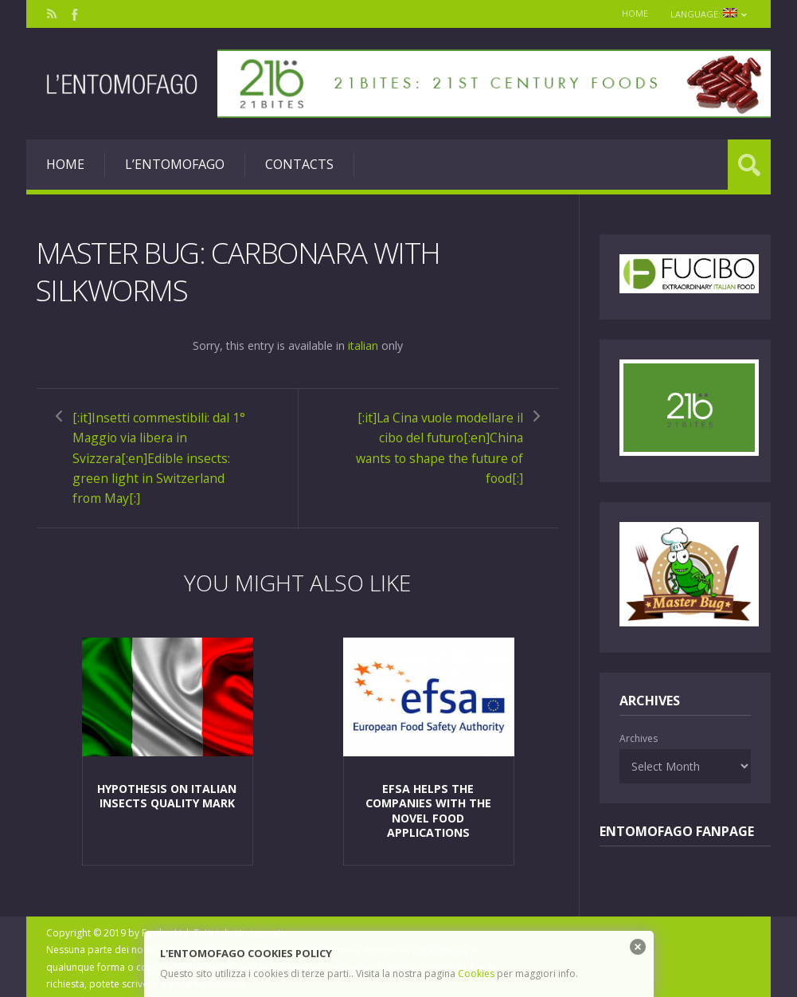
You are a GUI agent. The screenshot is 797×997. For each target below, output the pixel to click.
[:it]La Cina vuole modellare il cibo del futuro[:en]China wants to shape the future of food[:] (436, 446)
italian (363, 344)
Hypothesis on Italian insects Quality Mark (167, 792)
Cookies (476, 973)
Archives (638, 738)
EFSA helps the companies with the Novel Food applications (427, 807)
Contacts (299, 164)
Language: (708, 14)
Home (632, 13)
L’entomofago (175, 164)
